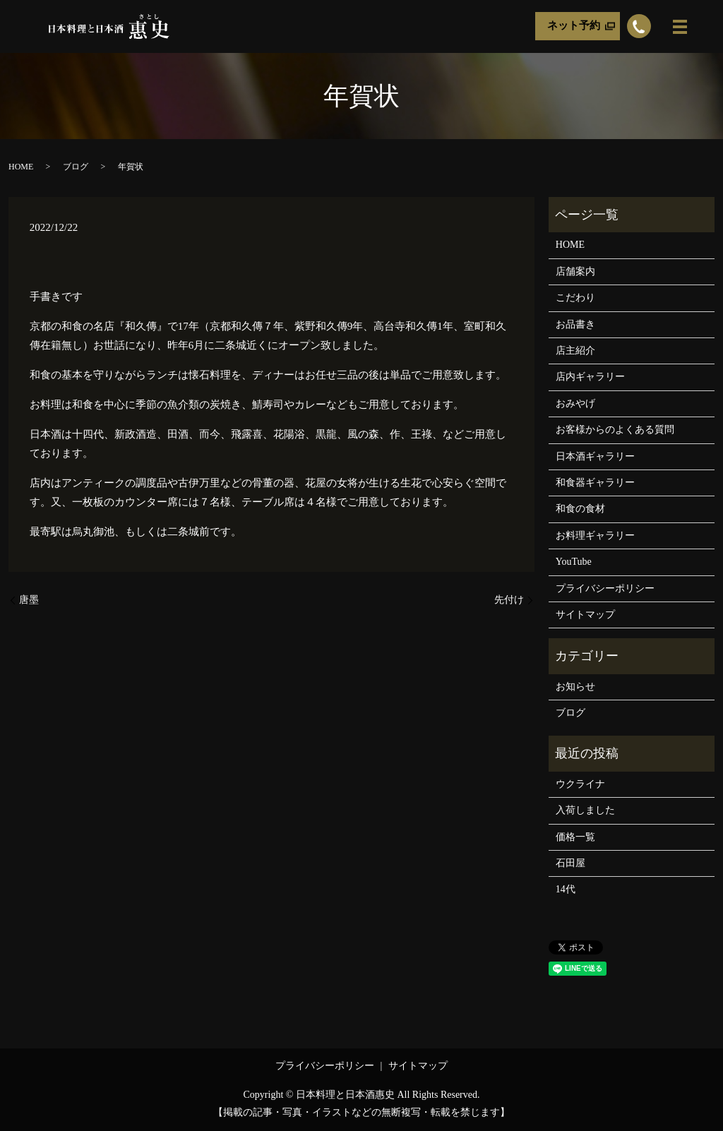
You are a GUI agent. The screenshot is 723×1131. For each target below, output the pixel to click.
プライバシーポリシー (605, 588)
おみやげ (575, 403)
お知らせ (575, 686)
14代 (565, 889)
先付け (509, 599)
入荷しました (585, 810)
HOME (20, 167)
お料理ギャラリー (595, 535)
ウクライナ (580, 784)
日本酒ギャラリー (595, 456)
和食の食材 (580, 508)
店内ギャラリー (590, 376)
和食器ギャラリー (595, 482)
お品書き (575, 324)
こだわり (575, 297)
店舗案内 (575, 271)
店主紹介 (575, 350)
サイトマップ (585, 614)
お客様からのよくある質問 (615, 429)
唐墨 (29, 599)
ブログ (75, 167)
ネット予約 (573, 26)
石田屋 (570, 863)
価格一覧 (575, 837)
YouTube (574, 561)
